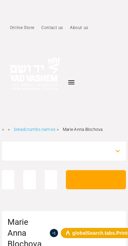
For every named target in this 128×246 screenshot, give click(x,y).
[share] (54, 233)
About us (79, 27)
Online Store (22, 27)
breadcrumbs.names (35, 129)
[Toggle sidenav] (71, 82)
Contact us (52, 27)
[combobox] (58, 151)
